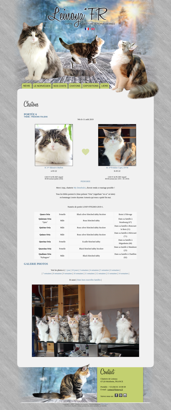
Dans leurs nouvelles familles (89, 280)
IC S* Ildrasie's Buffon (54, 167)
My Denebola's (80, 188)
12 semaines (101, 273)
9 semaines (67, 273)
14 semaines (123, 273)
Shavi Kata (104, 404)
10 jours (75, 270)
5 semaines (104, 270)
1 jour (68, 270)
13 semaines (112, 273)
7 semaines (47, 273)
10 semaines (78, 273)
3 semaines (84, 270)
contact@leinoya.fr (115, 389)
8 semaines (57, 273)
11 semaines (90, 273)
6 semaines (114, 270)
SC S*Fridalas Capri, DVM (117, 167)
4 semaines (94, 270)
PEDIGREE (85, 181)
